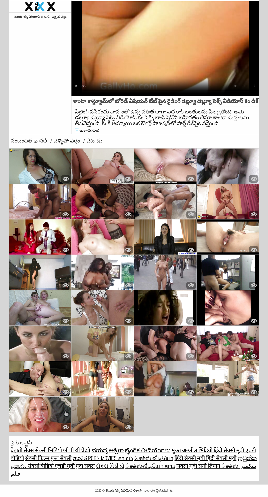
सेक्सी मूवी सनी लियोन (198, 466)
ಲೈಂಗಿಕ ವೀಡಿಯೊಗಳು (147, 450)
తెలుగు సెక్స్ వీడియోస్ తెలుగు (31, 17)
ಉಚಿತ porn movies (95, 458)
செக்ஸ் (230, 466)
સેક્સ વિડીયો (110, 466)
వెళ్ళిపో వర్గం (67, 140)
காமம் (125, 458)
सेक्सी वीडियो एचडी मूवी (51, 466)
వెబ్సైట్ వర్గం (59, 17)
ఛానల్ (41, 140)
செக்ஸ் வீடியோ (153, 458)
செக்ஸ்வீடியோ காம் (150, 466)
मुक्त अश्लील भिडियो (193, 450)
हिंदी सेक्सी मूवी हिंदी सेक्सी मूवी (205, 458)
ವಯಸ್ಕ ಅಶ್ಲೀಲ (108, 450)
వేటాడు (94, 140)
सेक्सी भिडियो (49, 450)
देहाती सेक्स (23, 450)
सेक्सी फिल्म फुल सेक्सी (48, 458)
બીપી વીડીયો (76, 450)
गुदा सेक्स (85, 466)
